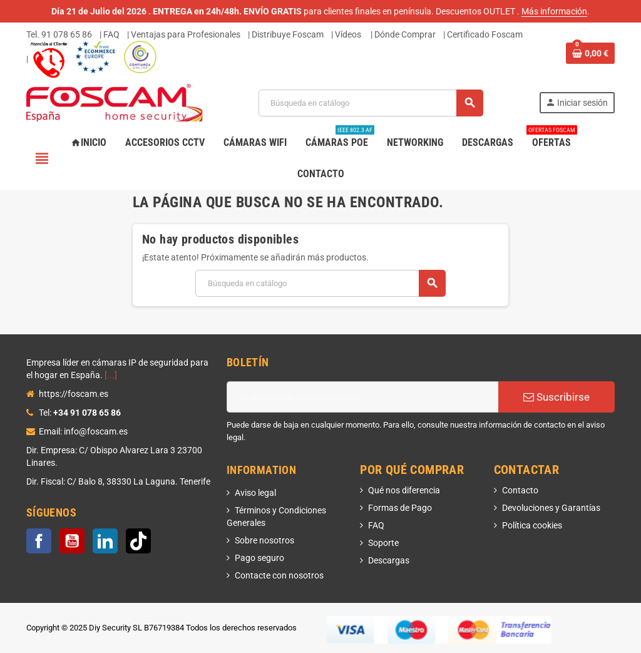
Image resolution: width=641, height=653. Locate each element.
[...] (111, 375)
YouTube (72, 540)
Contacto (520, 490)
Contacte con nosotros (279, 575)
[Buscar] (371, 103)
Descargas (388, 560)
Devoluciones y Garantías (551, 508)
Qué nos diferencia (404, 490)
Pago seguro (259, 558)
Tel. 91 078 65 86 (59, 34)
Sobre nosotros (264, 540)
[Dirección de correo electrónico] (362, 397)
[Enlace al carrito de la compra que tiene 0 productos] (590, 53)
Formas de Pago (400, 508)
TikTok (138, 540)
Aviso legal (255, 493)
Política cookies (532, 525)
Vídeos (348, 34)
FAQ (376, 525)
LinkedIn (105, 540)
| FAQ (110, 34)
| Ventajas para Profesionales (183, 34)
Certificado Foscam (485, 34)
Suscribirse (556, 397)
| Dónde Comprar (403, 34)
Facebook (38, 540)
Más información (554, 11)
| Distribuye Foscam (286, 34)
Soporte (383, 543)
